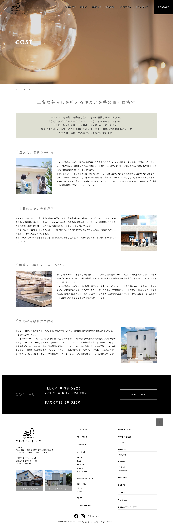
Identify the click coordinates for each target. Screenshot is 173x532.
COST (80, 499)
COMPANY (142, 7)
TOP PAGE (82, 429)
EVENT (84, 7)
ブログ (121, 443)
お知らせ (122, 468)
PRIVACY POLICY (128, 510)
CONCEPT (70, 7)
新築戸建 (122, 456)
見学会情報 (123, 472)
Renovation (82, 473)
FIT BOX (80, 466)
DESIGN (122, 478)
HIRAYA (80, 469)
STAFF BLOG (125, 437)
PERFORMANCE (86, 480)
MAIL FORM (133, 394)
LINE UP (96, 7)
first (79, 462)
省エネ (79, 489)
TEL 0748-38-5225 (68, 388)
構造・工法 (81, 486)
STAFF (121, 494)
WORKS (110, 7)
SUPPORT (123, 486)
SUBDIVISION (85, 507)
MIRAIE (80, 459)
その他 (79, 493)
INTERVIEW (125, 7)
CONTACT (163, 7)
